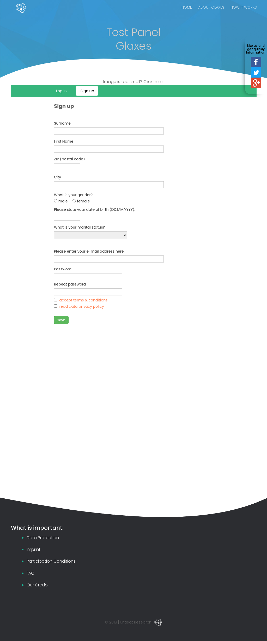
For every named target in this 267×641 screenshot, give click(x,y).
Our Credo (37, 585)
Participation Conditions (51, 561)
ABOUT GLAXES (211, 13)
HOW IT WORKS (243, 13)
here (158, 82)
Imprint (33, 549)
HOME (186, 13)
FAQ (30, 573)
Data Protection (43, 538)
